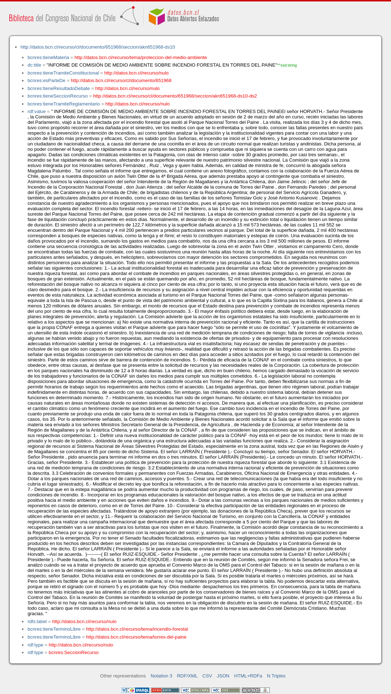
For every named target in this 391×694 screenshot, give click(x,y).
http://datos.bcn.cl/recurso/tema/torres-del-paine (136, 637)
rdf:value (36, 111)
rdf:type (35, 645)
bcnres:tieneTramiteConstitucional (63, 73)
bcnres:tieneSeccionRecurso (57, 96)
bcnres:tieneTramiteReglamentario (63, 104)
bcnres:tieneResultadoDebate (58, 88)
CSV (207, 676)
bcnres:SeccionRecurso (73, 652)
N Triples (276, 676)
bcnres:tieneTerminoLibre (53, 629)
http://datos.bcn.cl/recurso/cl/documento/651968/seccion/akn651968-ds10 (98, 47)
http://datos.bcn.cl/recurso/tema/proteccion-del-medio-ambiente (141, 57)
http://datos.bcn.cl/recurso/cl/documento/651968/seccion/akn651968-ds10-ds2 (175, 96)
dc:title (34, 65)
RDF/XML (187, 676)
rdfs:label (37, 621)
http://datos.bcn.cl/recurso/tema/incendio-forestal (137, 629)
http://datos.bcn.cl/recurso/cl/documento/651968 (121, 80)
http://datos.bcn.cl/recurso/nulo (136, 73)
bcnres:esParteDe (46, 80)
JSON (223, 676)
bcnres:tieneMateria (48, 57)
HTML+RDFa (248, 676)
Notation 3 (161, 676)
